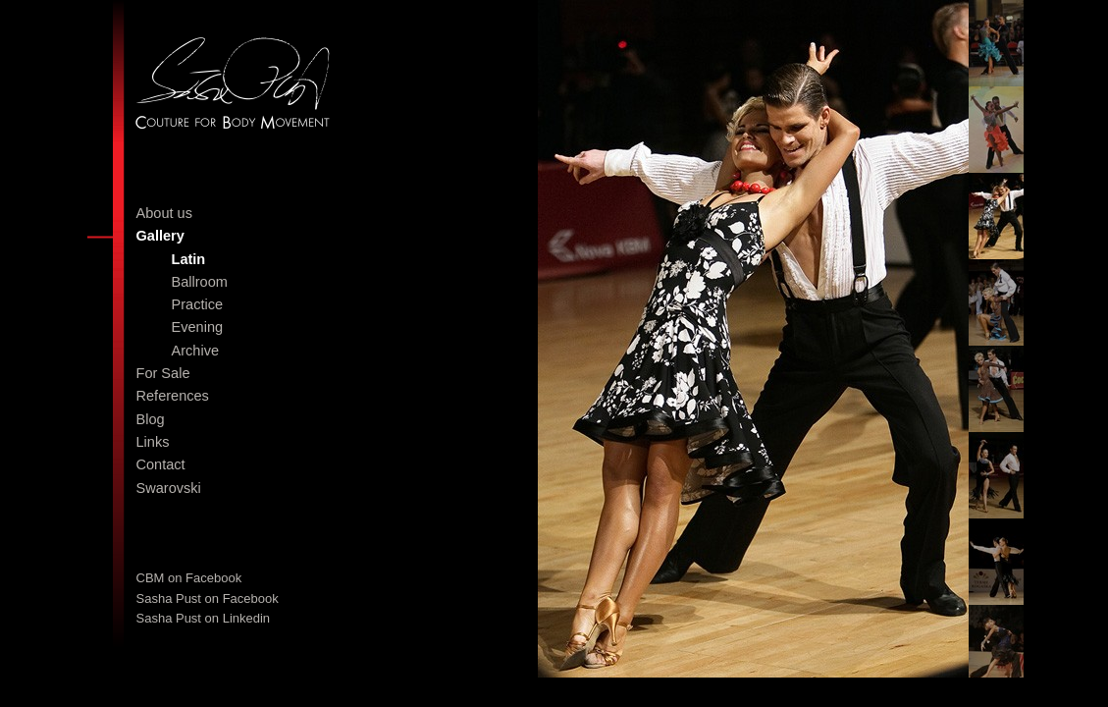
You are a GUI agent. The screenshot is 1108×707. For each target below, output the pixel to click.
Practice (198, 304)
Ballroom (200, 282)
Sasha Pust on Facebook (207, 598)
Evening (198, 327)
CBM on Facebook (189, 578)
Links (153, 442)
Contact (160, 464)
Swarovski (168, 488)
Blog (150, 419)
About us (164, 213)
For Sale (163, 373)
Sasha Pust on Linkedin (203, 618)
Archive (196, 350)
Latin (189, 259)
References (172, 396)
